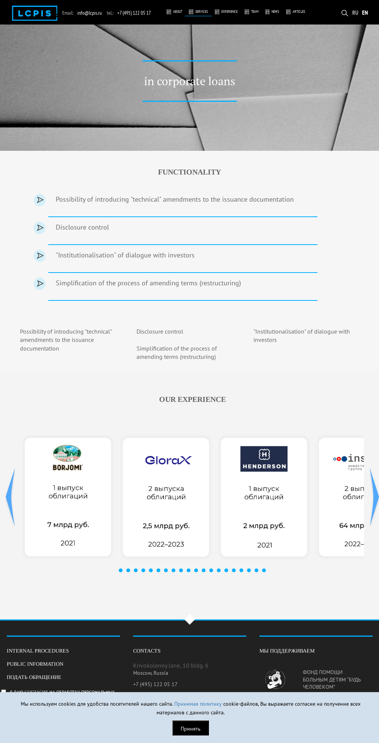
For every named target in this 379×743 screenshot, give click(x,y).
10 (188, 570)
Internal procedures (38, 651)
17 (241, 570)
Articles (299, 11)
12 (204, 570)
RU (355, 12)
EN (365, 12)
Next (374, 498)
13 (211, 570)
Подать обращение (34, 677)
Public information (35, 664)
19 (256, 570)
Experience (229, 11)
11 (196, 570)
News (275, 11)
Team (254, 11)
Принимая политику (198, 703)
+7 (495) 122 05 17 (134, 12)
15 (226, 570)
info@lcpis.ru (89, 12)
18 (249, 570)
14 (219, 570)
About (177, 11)
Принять (191, 728)
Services (201, 11)
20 (264, 570)
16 (234, 570)
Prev (10, 498)
